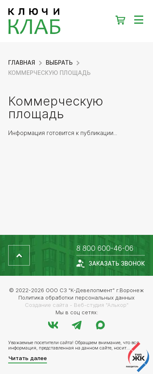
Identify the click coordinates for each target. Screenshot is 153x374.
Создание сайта (46, 305)
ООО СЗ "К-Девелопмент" (80, 290)
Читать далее (27, 358)
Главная (21, 62)
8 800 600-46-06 (104, 248)
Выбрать (59, 62)
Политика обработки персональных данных (76, 297)
